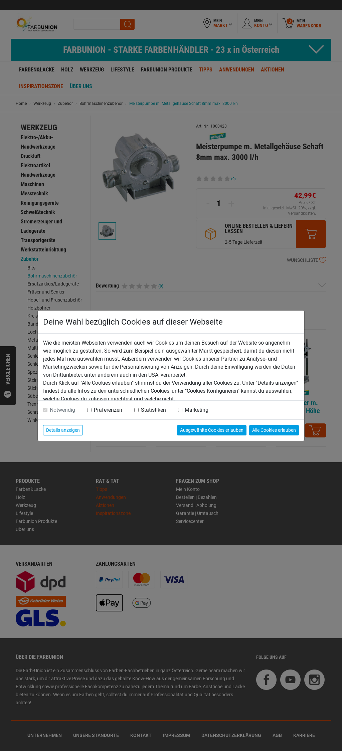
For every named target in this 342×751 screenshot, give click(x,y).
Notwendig (62, 410)
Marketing (196, 410)
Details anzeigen (63, 430)
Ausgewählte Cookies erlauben (211, 430)
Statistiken (153, 410)
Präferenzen (108, 410)
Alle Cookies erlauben (274, 430)
